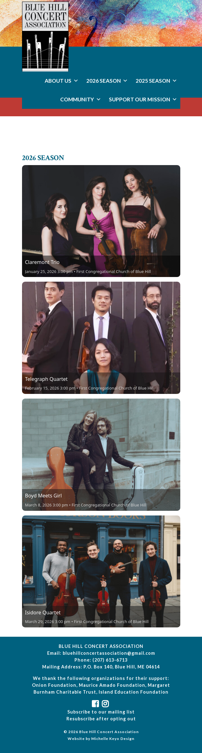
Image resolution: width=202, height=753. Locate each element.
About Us (62, 80)
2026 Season (107, 80)
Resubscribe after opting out (101, 718)
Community (80, 99)
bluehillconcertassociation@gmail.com (109, 653)
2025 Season (156, 80)
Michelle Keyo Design (112, 738)
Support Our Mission (143, 99)
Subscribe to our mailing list (101, 711)
